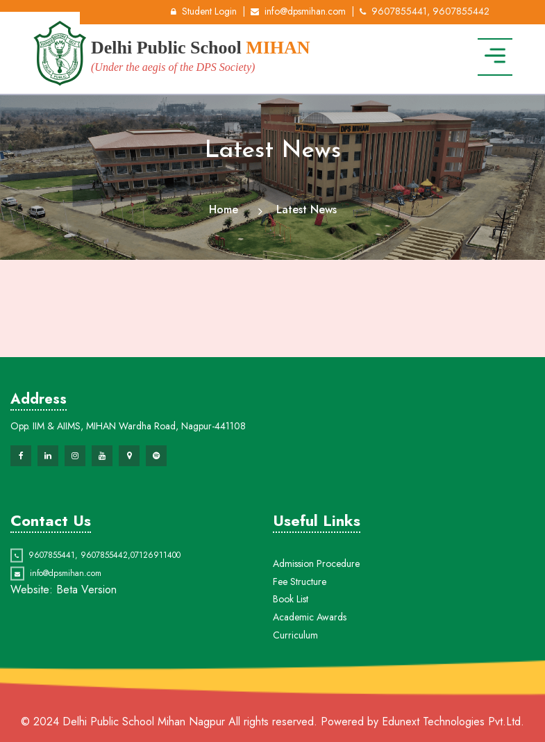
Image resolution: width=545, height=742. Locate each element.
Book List (290, 625)
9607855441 (51, 565)
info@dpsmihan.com (298, 11)
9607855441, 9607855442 (424, 11)
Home (223, 209)
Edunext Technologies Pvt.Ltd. (453, 721)
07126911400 (156, 565)
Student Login (204, 11)
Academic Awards (309, 643)
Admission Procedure (316, 589)
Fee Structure (299, 607)
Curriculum (295, 661)
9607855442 (104, 565)
